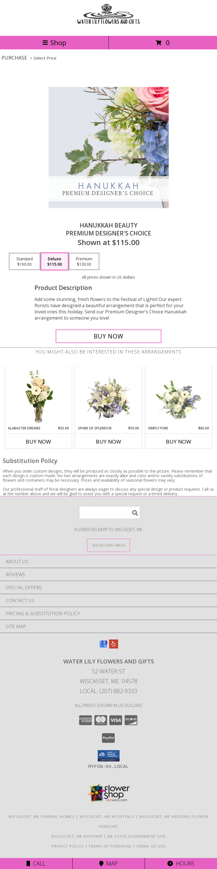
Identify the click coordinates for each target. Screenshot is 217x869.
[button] (109, 755)
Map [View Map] (108, 863)
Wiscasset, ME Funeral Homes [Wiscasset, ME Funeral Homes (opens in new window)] (41, 816)
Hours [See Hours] (181, 863)
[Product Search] (109, 512)
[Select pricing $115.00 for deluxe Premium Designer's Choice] (54, 261)
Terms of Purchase (110, 846)
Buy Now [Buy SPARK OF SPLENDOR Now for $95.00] (108, 441)
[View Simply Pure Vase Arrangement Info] (178, 396)
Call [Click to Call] (36, 863)
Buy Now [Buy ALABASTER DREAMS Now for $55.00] (38, 441)
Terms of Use (151, 846)
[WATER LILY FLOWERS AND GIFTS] (108, 27)
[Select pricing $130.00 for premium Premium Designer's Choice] (84, 261)
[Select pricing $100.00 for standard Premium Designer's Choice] (24, 261)
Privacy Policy (67, 846)
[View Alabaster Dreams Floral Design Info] (38, 396)
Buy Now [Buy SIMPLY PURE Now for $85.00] (178, 441)
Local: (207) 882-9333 (108, 691)
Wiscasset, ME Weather (76, 836)
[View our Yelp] (113, 646)
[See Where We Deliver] (108, 545)
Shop (54, 42)
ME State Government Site (136, 836)
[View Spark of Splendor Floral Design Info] (108, 396)
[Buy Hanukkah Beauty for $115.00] (108, 336)
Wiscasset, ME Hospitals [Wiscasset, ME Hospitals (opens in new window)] (106, 816)
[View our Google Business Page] (103, 646)
